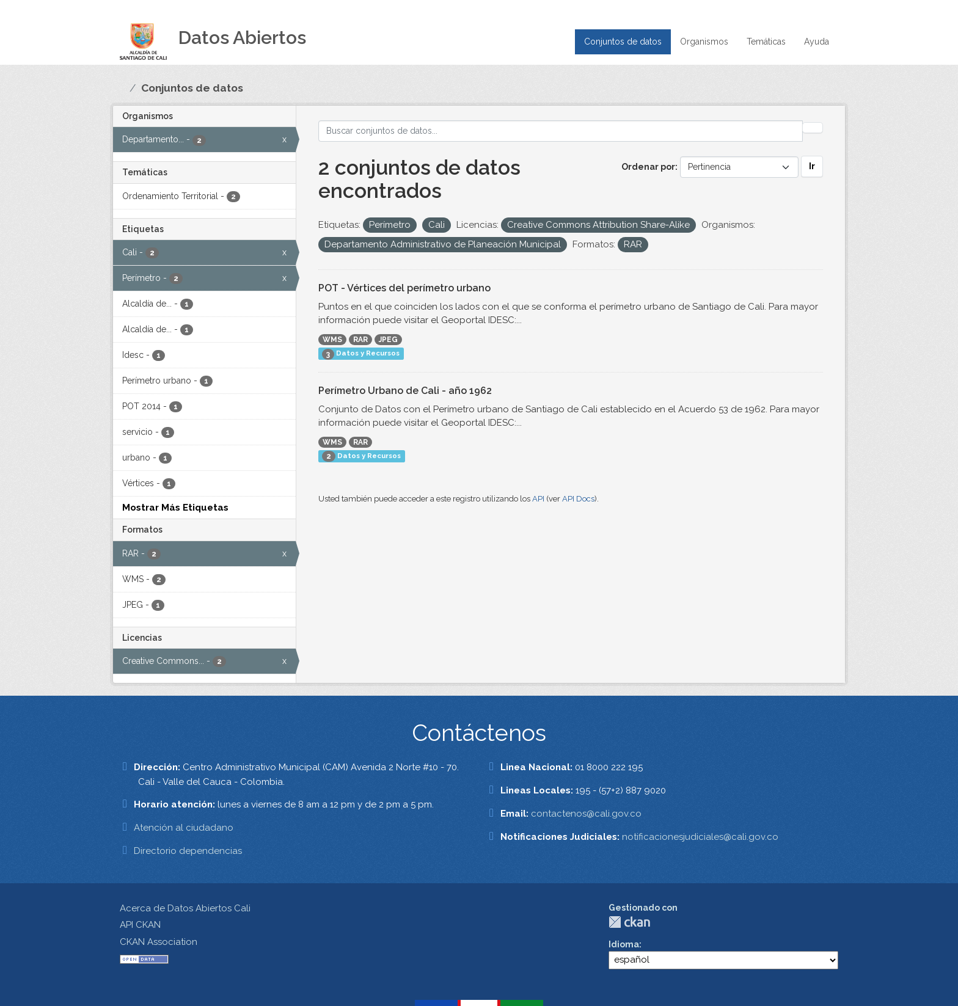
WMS (332, 339)
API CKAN (140, 924)
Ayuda (816, 41)
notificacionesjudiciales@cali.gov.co (700, 836)
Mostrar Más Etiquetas (175, 507)
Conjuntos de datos (623, 41)
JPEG (388, 339)
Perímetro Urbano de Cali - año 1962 (405, 390)
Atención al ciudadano (183, 827)
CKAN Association (158, 941)
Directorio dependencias (188, 850)
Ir (812, 166)
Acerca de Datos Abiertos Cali (185, 908)
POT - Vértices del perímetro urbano (404, 288)
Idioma (624, 944)
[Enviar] (812, 127)
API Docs (578, 498)
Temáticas (766, 41)
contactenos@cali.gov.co (586, 813)
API (538, 498)
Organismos (704, 41)
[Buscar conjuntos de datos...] (560, 131)
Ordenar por (648, 167)
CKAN (629, 922)
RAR (360, 339)
